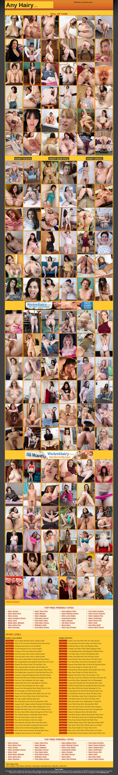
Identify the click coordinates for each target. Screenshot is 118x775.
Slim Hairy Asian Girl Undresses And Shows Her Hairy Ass (82, 678)
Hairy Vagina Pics (95, 616)
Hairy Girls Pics (14, 625)
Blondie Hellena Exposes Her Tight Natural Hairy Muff (81, 722)
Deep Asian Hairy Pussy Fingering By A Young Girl (80, 701)
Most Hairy (66, 625)
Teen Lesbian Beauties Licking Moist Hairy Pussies (26, 714)
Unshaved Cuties (69, 618)
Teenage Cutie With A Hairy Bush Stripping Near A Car (27, 707)
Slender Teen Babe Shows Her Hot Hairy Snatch (79, 656)
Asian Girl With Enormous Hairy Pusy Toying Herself (81, 709)
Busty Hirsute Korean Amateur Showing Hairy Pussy (27, 730)
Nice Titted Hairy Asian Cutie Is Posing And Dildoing (80, 717)
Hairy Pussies (14, 627)
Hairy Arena (94, 158)
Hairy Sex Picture (69, 627)
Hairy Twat (92, 623)
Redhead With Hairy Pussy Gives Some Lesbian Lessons (28, 709)
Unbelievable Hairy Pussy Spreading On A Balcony (26, 683)
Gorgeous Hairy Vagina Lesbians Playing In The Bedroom (28, 704)
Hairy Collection (95, 618)
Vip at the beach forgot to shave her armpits (23, 717)
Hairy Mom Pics (59, 158)
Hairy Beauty (40, 613)
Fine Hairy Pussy (42, 623)
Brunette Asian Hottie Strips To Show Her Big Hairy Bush (82, 664)
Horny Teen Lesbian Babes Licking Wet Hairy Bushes (27, 659)
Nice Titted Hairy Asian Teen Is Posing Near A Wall (26, 701)
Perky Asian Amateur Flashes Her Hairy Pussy (78, 720)
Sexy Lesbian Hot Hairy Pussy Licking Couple (24, 641)
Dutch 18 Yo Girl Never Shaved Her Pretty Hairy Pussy (27, 643)
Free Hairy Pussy (42, 627)
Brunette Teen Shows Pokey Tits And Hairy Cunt (79, 675)
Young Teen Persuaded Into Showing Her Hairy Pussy (80, 683)
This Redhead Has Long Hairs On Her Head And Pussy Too (29, 672)
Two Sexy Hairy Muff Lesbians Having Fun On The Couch (28, 712)
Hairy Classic (67, 620)
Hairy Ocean (23, 158)
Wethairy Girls (41, 625)
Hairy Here (28, 766)
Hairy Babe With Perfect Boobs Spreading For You (80, 688)
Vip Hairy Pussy (68, 623)
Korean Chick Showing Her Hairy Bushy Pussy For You (27, 688)
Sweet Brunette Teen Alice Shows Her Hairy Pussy (26, 722)
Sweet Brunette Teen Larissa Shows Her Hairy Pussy (80, 659)
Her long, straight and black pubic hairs (22, 699)
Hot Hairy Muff (94, 625)
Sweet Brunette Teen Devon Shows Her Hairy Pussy (80, 643)
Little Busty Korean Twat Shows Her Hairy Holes (79, 699)
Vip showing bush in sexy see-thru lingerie (23, 649)
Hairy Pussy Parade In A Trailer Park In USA (78, 667)
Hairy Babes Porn (69, 611)
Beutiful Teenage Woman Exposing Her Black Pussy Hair (82, 685)
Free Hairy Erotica (96, 611)
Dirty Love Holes (69, 616)
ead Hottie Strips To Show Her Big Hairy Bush (78, 646)
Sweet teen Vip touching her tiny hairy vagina (24, 680)
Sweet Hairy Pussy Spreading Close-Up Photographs (80, 680)
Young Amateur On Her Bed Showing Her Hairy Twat (81, 691)
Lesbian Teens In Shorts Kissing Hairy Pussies (24, 728)
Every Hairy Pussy (96, 627)
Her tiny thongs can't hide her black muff (23, 691)
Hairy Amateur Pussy (17, 618)
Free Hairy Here (41, 620)
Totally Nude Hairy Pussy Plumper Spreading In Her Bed (28, 678)
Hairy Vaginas (40, 616)
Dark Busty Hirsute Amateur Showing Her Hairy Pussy (81, 714)
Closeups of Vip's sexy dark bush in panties (23, 651)
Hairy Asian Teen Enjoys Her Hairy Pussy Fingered (80, 707)
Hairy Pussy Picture (96, 613)
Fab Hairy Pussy (42, 618)
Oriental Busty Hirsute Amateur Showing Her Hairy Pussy (28, 670)
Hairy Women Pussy (70, 613)
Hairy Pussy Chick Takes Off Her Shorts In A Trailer (80, 725)
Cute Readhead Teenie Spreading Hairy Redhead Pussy (81, 651)
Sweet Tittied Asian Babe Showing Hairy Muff (78, 704)
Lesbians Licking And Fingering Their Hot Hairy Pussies (28, 675)
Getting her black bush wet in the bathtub (23, 646)
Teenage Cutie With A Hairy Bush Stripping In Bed (80, 649)
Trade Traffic (59, 769)
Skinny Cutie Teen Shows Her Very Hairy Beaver (79, 641)
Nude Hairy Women (16, 623)
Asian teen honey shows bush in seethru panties (25, 654)
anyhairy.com (104, 772)
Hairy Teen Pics (41, 611)
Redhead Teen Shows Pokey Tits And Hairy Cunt (25, 664)
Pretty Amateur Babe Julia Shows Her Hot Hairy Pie (26, 667)
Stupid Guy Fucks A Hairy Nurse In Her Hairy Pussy (26, 696)
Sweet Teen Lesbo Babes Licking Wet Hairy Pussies (26, 725)
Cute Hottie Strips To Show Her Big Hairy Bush (79, 654)
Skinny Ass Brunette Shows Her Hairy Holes (78, 712)
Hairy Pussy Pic (95, 620)
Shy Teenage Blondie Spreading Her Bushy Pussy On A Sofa (29, 662)
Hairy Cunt (12, 620)
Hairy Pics (63, 766)
